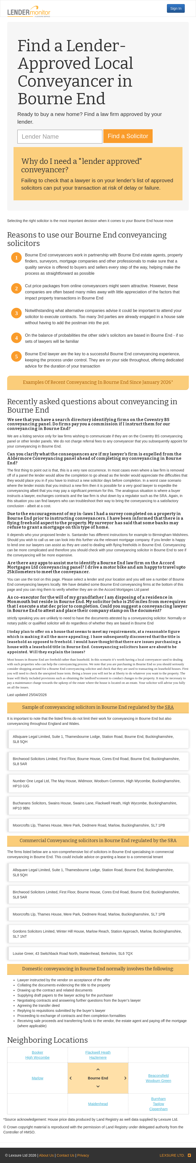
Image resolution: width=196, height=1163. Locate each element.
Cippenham (158, 1109)
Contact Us (65, 1155)
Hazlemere (98, 1057)
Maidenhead (98, 1104)
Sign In (175, 8)
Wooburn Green (158, 1081)
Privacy (83, 1155)
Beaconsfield (158, 1076)
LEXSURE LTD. (172, 1155)
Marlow (37, 1078)
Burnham (158, 1099)
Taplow (158, 1104)
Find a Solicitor (128, 136)
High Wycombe (38, 1057)
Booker (37, 1052)
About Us (46, 1155)
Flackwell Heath (98, 1052)
